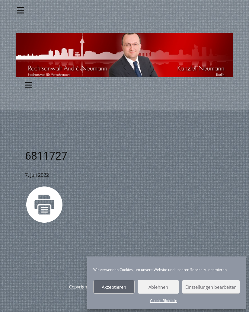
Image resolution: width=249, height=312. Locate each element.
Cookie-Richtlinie (163, 301)
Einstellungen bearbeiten (211, 287)
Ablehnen (158, 287)
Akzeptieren (114, 287)
